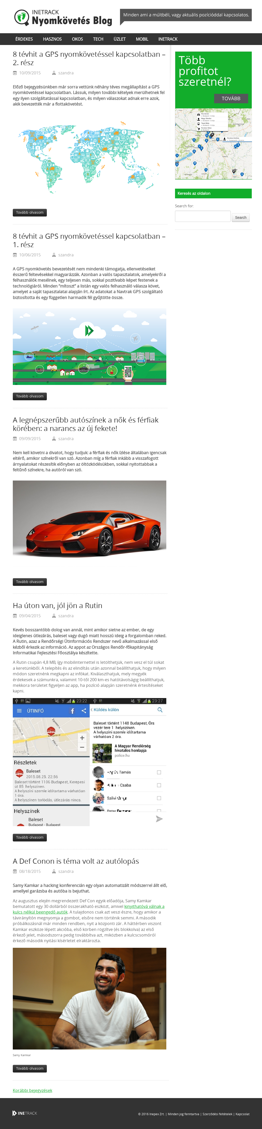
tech (98, 39)
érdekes (24, 39)
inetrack (167, 39)
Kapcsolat (242, 1114)
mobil (142, 39)
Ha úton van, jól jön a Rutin (57, 605)
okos (77, 39)
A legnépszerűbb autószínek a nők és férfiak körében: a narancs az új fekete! (86, 424)
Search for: (184, 206)
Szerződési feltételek (217, 1114)
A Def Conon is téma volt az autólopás (76, 861)
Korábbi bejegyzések (32, 1090)
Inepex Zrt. (157, 1114)
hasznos (52, 39)
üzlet (120, 39)
